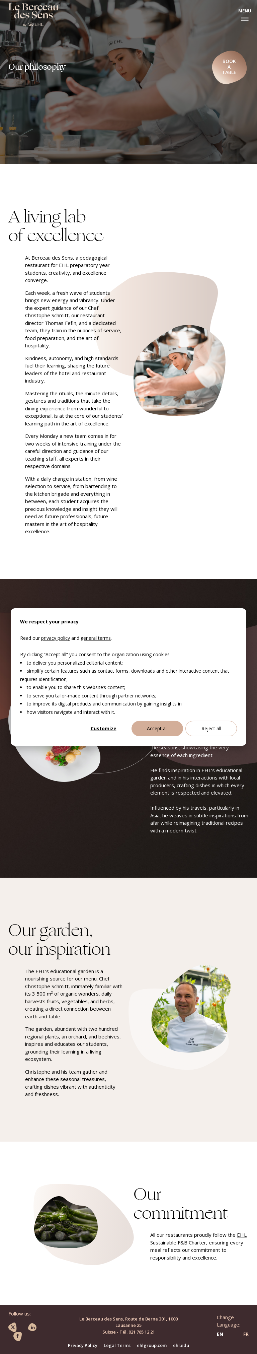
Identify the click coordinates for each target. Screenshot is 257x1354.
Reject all (211, 728)
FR (246, 1334)
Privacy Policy (82, 1345)
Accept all (157, 728)
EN (220, 1334)
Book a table (229, 67)
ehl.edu (181, 1345)
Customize (103, 728)
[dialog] (128, 677)
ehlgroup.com (152, 1345)
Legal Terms (117, 1345)
